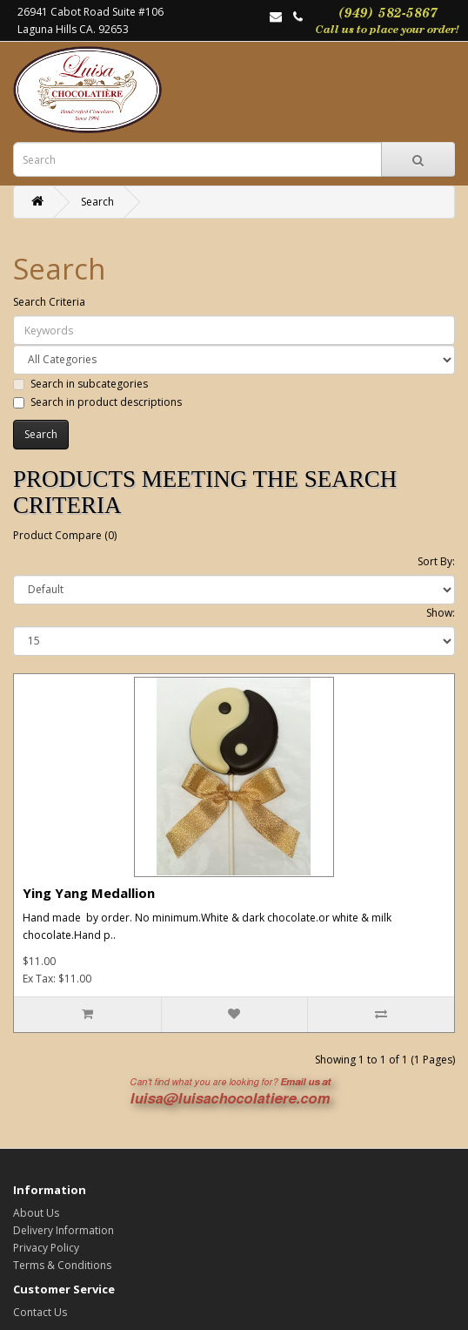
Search (97, 201)
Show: (440, 612)
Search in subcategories (80, 383)
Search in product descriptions (97, 402)
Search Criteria (49, 301)
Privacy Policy (46, 1247)
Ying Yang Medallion (89, 892)
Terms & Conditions (62, 1265)
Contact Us (40, 1312)
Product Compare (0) (65, 535)
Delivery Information (63, 1230)
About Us (36, 1212)
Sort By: (436, 561)
